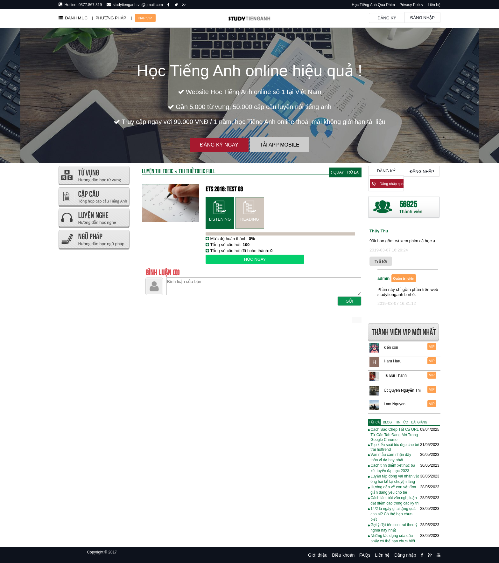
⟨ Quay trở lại (345, 172)
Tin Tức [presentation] (401, 422)
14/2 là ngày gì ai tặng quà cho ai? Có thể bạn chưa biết (393, 514)
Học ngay (255, 259)
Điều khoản (343, 555)
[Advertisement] (93, 346)
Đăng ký (386, 18)
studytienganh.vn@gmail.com (137, 5)
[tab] (374, 422)
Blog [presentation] (387, 422)
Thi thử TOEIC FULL (197, 171)
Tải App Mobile (279, 145)
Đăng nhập (422, 17)
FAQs (364, 555)
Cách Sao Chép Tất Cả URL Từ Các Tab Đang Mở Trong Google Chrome (394, 434)
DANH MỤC (73, 18)
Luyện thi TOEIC (157, 171)
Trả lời (381, 261)
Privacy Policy (411, 5)
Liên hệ (434, 5)
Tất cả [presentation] (374, 422)
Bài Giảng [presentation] (419, 422)
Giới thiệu (317, 555)
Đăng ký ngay (219, 145)
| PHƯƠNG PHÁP (109, 18)
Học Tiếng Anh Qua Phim (373, 5)
